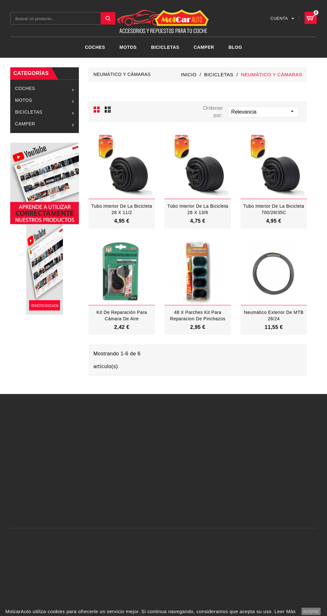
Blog (235, 47)
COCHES (95, 47)
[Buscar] (62, 18)
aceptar (311, 611)
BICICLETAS (165, 47)
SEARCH (108, 18)
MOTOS (128, 47)
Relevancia (263, 111)
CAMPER (204, 47)
